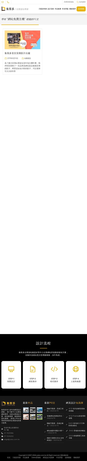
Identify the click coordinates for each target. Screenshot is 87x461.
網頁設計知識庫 (48, 458)
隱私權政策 (64, 455)
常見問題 (65, 9)
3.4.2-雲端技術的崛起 (77, 431)
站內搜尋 (82, 2)
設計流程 (51, 9)
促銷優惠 (81, 9)
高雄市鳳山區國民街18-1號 (11, 429)
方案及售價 (43, 9)
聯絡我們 (72, 9)
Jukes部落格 (36, 458)
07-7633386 (8, 433)
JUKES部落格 (69, 2)
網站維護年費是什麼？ (55, 431)
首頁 (8, 458)
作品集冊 (58, 9)
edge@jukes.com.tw (12, 439)
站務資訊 (27, 58)
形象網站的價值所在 (54, 416)
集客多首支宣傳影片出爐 (17, 53)
